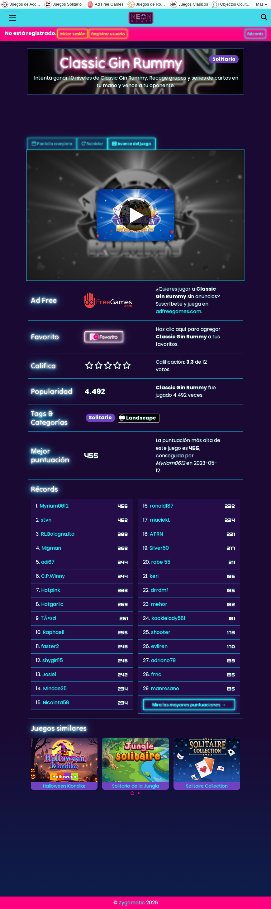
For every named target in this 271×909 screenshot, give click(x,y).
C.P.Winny (53, 576)
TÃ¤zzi (48, 618)
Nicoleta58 (56, 702)
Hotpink (50, 590)
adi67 (48, 562)
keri (154, 576)
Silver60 (159, 548)
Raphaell (53, 632)
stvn (46, 519)
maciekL (160, 519)
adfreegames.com (178, 311)
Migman (51, 548)
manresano (165, 688)
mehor (159, 604)
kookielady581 (168, 618)
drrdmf (159, 590)
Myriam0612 (54, 505)
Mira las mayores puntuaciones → (189, 704)
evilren (159, 646)
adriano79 (163, 660)
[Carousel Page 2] (138, 793)
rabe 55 (160, 562)
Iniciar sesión (72, 34)
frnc (156, 674)
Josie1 (49, 674)
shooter (160, 632)
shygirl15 (52, 660)
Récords (255, 34)
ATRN (156, 534)
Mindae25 (55, 688)
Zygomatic (132, 902)
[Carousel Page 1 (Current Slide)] (132, 793)
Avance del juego (131, 143)
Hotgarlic (52, 604)
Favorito (104, 337)
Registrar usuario (108, 34)
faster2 (50, 646)
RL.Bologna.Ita (57, 534)
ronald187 (162, 505)
